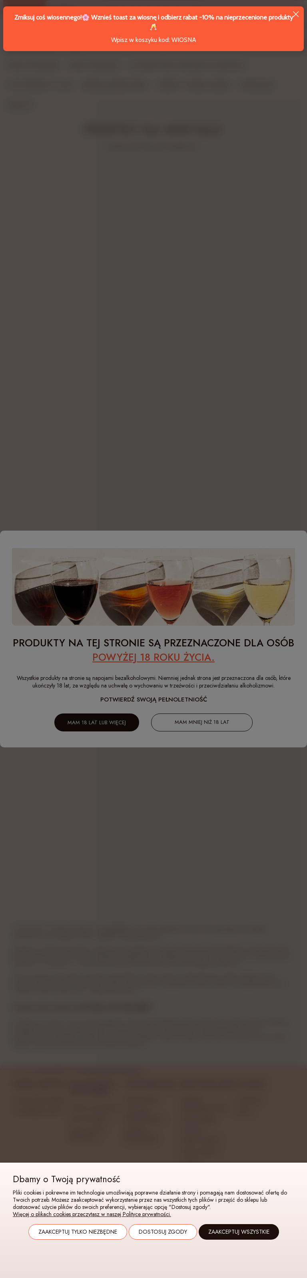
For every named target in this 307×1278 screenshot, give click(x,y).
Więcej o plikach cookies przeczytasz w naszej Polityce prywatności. (92, 1214)
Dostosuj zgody (163, 1232)
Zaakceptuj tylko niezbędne (77, 1232)
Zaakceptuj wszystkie (238, 1232)
